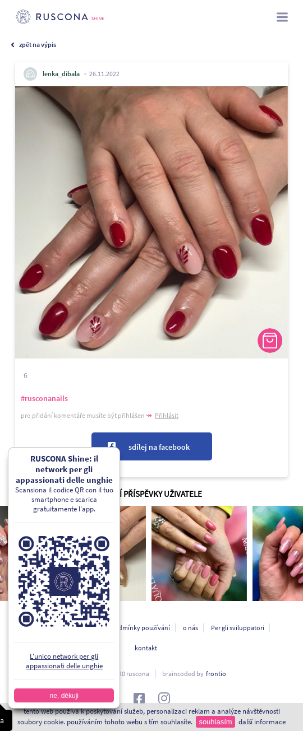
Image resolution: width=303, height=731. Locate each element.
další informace (262, 722)
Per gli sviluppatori (237, 627)
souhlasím (215, 722)
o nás (190, 627)
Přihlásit (166, 415)
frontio (216, 673)
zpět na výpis (37, 44)
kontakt (146, 648)
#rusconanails (44, 398)
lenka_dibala (61, 73)
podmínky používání (140, 627)
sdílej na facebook (159, 447)
